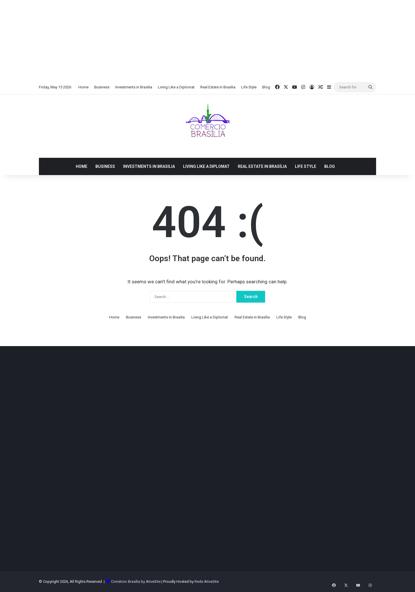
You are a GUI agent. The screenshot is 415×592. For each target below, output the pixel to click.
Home (83, 87)
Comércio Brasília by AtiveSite (136, 581)
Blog (266, 87)
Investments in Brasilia (133, 87)
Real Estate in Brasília (217, 87)
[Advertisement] (207, 40)
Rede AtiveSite (207, 581)
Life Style (248, 87)
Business (102, 87)
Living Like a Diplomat (176, 87)
